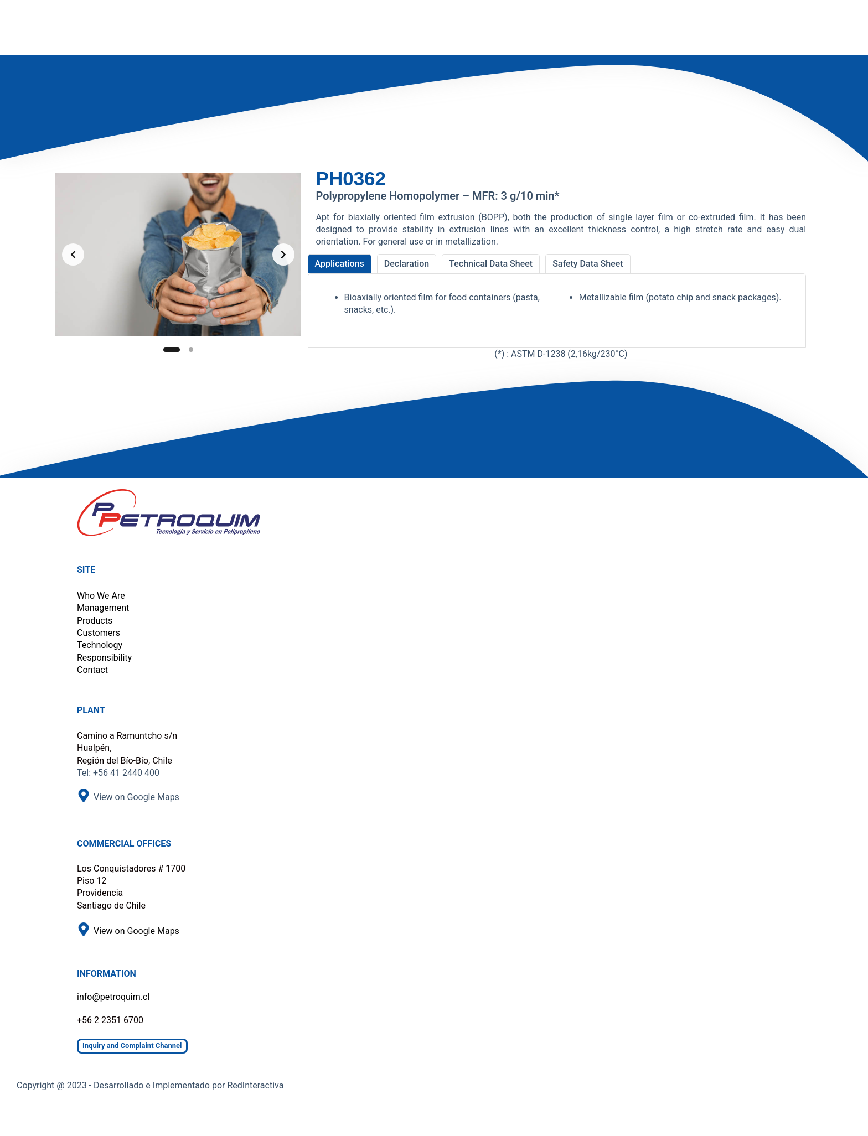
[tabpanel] (557, 310)
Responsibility (104, 657)
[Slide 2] (191, 349)
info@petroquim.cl (113, 997)
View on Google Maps (136, 797)
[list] (178, 254)
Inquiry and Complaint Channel (132, 1045)
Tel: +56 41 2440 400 (118, 772)
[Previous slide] (73, 254)
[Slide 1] (171, 349)
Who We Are (101, 595)
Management (103, 608)
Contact (92, 670)
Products (94, 620)
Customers (98, 632)
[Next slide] (283, 254)
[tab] (339, 264)
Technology (99, 645)
